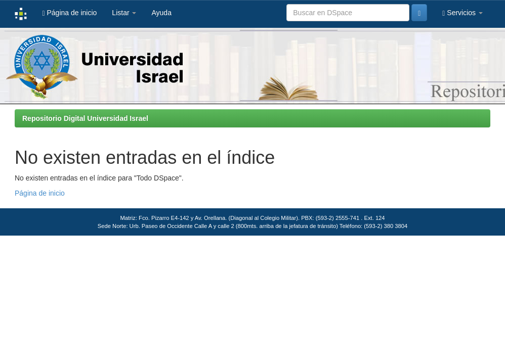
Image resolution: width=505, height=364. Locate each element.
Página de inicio (69, 13)
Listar (124, 13)
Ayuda (161, 13)
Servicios (462, 13)
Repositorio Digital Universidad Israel (85, 118)
